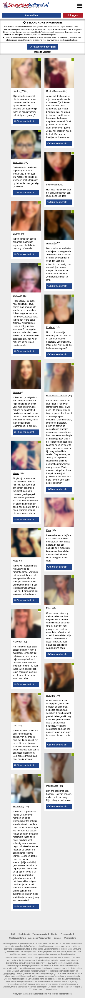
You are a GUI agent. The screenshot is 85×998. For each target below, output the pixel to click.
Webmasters (70, 938)
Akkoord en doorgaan (42, 46)
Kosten (54, 934)
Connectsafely (9, 973)
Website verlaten (42, 52)
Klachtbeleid (24, 934)
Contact (57, 938)
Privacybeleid (67, 934)
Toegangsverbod (41, 934)
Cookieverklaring (17, 938)
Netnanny (71, 971)
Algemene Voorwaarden (39, 938)
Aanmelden (31, 15)
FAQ (13, 934)
